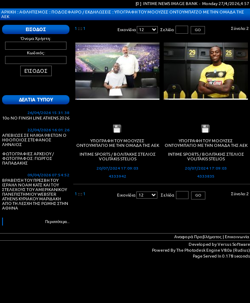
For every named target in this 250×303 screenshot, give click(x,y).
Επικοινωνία (237, 236)
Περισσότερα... (57, 222)
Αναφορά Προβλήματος (198, 236)
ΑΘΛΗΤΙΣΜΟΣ (33, 12)
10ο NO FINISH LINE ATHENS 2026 (35, 118)
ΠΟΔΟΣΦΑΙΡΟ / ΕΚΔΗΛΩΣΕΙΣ (81, 12)
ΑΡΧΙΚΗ (8, 12)
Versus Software (234, 244)
